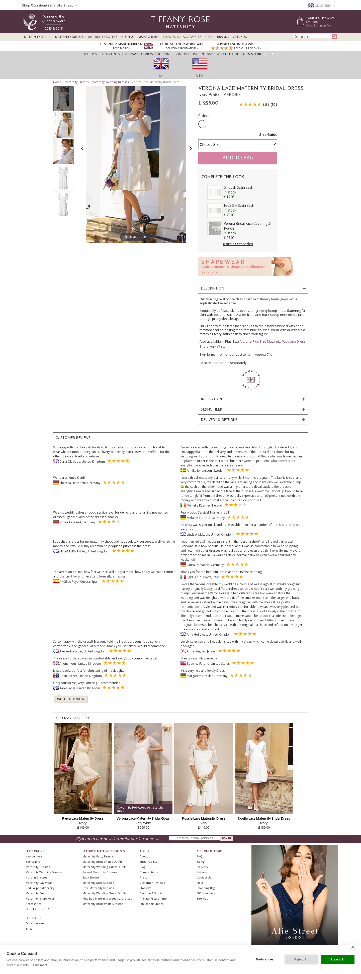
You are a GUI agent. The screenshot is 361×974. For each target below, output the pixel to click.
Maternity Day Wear (39, 883)
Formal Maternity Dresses (99, 872)
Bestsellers (33, 861)
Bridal (29, 928)
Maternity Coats (36, 893)
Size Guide (268, 134)
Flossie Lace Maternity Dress (203, 818)
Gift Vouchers (206, 893)
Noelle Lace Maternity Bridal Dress (264, 818)
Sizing (201, 861)
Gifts (209, 36)
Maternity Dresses (69, 36)
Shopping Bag (206, 888)
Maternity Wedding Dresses (110, 82)
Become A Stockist (152, 893)
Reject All (301, 959)
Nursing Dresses (36, 877)
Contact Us (204, 877)
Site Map (202, 898)
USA (199, 75)
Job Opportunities (151, 904)
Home (57, 82)
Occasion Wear (36, 923)
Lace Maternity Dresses (98, 888)
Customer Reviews (152, 883)
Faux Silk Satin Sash (239, 205)
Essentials (171, 36)
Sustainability (148, 861)
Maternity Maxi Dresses (98, 883)
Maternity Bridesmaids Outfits (102, 861)
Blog (142, 867)
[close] (353, 947)
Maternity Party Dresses (98, 856)
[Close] (272, 54)
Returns (202, 872)
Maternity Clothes (102, 36)
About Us (146, 856)
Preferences (265, 959)
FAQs (200, 856)
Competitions (149, 872)
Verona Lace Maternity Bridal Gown (143, 818)
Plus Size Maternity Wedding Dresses (107, 898)
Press (143, 877)
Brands (223, 36)
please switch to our (231, 54)
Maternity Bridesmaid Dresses (102, 904)
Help (200, 883)
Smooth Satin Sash (238, 187)
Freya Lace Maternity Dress (83, 818)
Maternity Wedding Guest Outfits (104, 867)
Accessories (192, 36)
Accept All (337, 959)
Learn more (39, 965)
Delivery (202, 867)
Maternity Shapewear (40, 898)
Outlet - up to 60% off (40, 909)
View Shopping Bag (318, 25)
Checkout (241, 36)
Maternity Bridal (37, 36)
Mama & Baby (148, 36)
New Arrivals (34, 856)
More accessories (238, 243)
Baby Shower (91, 877)
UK (161, 75)
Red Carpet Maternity (40, 888)
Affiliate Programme (153, 898)
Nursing (127, 36)
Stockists (145, 888)
